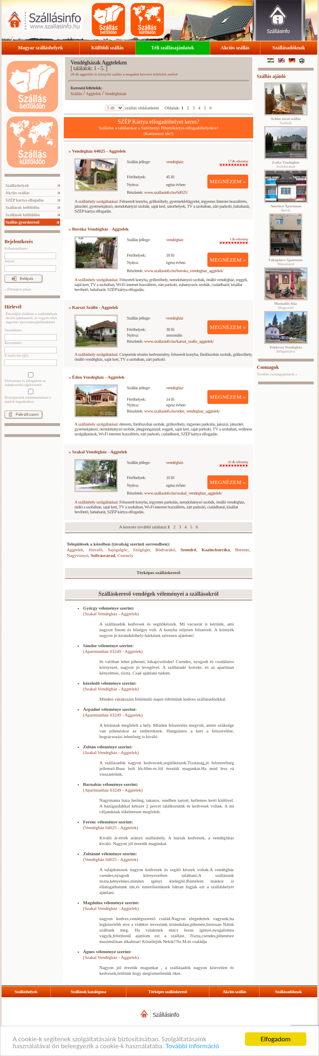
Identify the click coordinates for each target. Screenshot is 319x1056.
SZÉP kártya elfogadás (24, 200)
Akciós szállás (234, 48)
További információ (192, 1046)
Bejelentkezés (18, 241)
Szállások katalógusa (88, 991)
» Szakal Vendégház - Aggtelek (98, 451)
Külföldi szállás (107, 48)
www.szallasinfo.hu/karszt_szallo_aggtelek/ (179, 341)
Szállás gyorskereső (21, 222)
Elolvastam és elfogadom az (29, 379)
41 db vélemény (233, 463)
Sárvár (285, 208)
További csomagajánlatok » (277, 374)
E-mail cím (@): (16, 355)
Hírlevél (12, 307)
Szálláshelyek (16, 185)
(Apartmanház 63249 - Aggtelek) (113, 651)
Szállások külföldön (22, 215)
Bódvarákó (165, 549)
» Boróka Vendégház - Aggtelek (99, 228)
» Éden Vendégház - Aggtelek (96, 377)
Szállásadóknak (288, 48)
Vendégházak (115, 93)
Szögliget (141, 549)
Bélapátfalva (286, 349)
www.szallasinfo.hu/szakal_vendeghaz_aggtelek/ (183, 492)
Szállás (76, 93)
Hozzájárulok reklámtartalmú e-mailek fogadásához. (29, 396)
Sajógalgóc (118, 549)
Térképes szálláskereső (167, 991)
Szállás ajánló (271, 76)
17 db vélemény (233, 162)
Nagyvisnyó (77, 555)
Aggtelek (93, 93)
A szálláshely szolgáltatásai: (96, 201)
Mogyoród (285, 306)
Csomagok (268, 367)
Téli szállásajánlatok (172, 48)
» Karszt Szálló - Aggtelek (93, 307)
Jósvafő (95, 549)
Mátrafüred (286, 262)
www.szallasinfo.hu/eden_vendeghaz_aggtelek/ (182, 410)
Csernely (125, 555)
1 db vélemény (233, 240)
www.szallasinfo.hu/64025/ (166, 192)
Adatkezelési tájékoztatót (23, 385)
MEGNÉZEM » (228, 181)
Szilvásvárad (103, 555)
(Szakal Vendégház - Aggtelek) (111, 613)
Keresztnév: (13, 343)
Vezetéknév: (13, 330)
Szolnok (286, 121)
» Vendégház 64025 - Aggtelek (97, 151)
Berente (242, 549)
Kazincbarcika (216, 549)
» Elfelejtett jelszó (17, 289)
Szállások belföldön (21, 207)
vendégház (174, 161)
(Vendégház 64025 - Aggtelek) (110, 827)
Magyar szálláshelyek (40, 48)
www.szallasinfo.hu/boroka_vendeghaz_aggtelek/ (184, 270)
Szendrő (188, 549)
